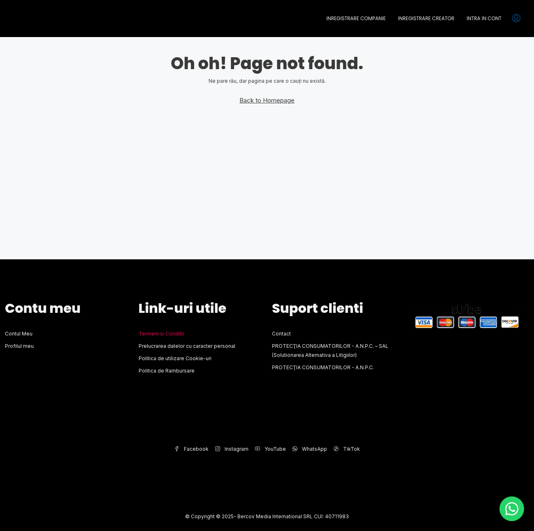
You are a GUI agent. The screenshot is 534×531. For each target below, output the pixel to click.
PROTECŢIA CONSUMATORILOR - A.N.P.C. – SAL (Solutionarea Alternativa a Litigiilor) (330, 350)
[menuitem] (516, 18)
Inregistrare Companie (355, 18)
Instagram (231, 449)
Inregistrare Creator (426, 18)
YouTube (270, 449)
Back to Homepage (267, 100)
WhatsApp (310, 449)
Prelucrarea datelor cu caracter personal (187, 346)
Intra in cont (484, 18)
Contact (281, 334)
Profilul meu (19, 346)
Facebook (191, 449)
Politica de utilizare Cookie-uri (175, 358)
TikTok (347, 449)
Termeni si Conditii (161, 334)
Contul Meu (19, 334)
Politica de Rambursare (167, 371)
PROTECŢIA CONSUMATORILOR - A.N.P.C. (323, 367)
